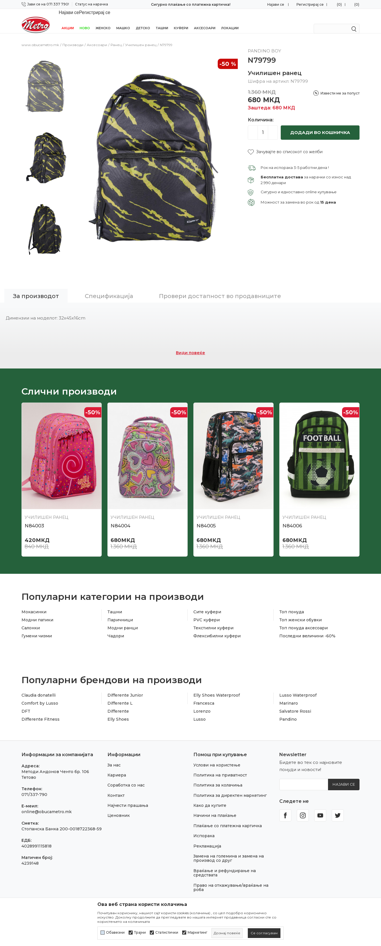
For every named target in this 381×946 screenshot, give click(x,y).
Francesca (203, 695)
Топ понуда (291, 604)
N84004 (120, 518)
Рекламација (207, 838)
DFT (25, 703)
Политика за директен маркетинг (230, 788)
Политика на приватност (220, 767)
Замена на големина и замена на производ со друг (228, 851)
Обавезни (115, 932)
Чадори (115, 628)
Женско (103, 21)
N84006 (292, 518)
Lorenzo (202, 703)
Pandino (288, 711)
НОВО (85, 21)
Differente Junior (125, 687)
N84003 (34, 518)
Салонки (30, 620)
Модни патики (37, 612)
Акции (68, 21)
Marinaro (288, 695)
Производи (72, 37)
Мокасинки (33, 604)
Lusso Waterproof (298, 687)
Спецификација (109, 288)
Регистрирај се (310, 4)
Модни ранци (122, 620)
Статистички (166, 932)
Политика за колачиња (217, 777)
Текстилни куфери (213, 620)
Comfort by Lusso (39, 695)
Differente (118, 703)
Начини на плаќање (214, 808)
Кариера (116, 767)
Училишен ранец (140, 37)
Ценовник (118, 808)
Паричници (120, 612)
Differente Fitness (40, 711)
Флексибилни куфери (217, 628)
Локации (230, 21)
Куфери (181, 21)
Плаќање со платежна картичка (227, 818)
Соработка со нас (126, 777)
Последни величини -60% (307, 628)
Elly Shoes (118, 711)
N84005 (206, 518)
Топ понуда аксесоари (303, 620)
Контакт (116, 788)
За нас (114, 757)
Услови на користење (216, 757)
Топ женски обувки (300, 612)
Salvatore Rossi (295, 703)
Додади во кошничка (320, 125)
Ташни (162, 21)
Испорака (204, 828)
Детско (143, 21)
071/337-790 (34, 787)
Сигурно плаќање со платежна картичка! (190, 4)
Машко (123, 21)
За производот (36, 288)
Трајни (140, 932)
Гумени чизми (36, 628)
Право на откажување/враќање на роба (230, 880)
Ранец (116, 37)
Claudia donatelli (38, 687)
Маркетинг (197, 932)
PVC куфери (206, 612)
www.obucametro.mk (40, 37)
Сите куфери (207, 604)
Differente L (120, 695)
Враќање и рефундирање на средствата (224, 865)
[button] (285, 144)
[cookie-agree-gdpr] (264, 933)
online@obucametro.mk (46, 804)
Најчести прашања (127, 798)
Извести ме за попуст (340, 86)
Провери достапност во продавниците (220, 288)
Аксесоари (204, 21)
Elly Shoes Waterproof (216, 687)
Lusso (199, 711)
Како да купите (209, 798)
